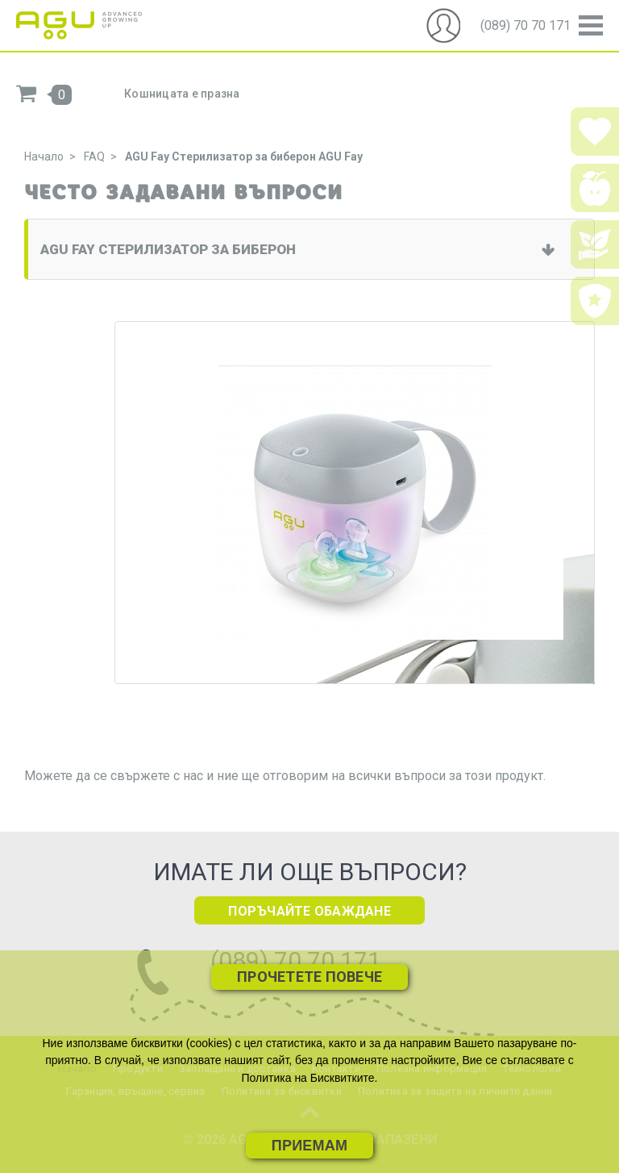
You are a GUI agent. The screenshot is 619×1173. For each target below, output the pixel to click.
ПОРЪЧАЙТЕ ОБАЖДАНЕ (309, 911)
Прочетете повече (309, 976)
